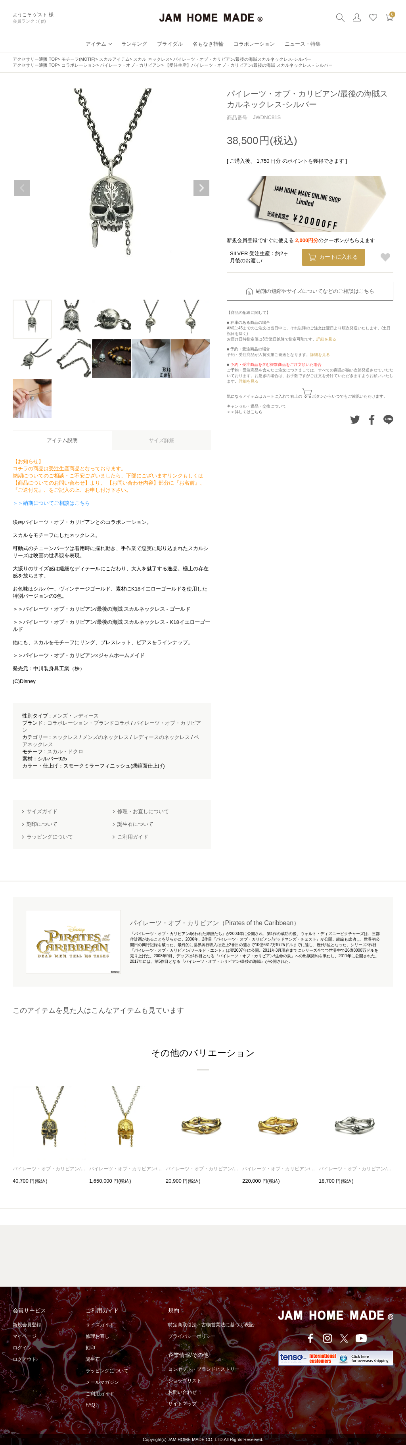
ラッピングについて (107, 1371)
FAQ (90, 1405)
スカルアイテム (114, 59)
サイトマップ (182, 1404)
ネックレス (65, 737)
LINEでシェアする (388, 420)
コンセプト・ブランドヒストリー (203, 1369)
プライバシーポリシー (192, 1336)
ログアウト (24, 1359)
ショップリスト (184, 1380)
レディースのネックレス (161, 737)
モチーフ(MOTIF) (78, 59)
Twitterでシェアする (355, 420)
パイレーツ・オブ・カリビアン (130, 65)
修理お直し (97, 1336)
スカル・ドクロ (65, 751)
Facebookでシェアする (372, 420)
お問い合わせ (182, 1392)
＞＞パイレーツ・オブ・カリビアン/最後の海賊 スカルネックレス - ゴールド (101, 609)
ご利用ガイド (100, 1394)
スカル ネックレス (151, 59)
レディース (86, 716)
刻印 (90, 1348)
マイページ (24, 1336)
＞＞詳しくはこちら (244, 412)
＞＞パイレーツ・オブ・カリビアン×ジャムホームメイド (79, 655)
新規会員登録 (27, 1325)
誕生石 (93, 1359)
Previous (22, 188)
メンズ (60, 716)
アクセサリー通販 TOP (35, 59)
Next (201, 188)
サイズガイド (100, 1325)
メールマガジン (102, 1382)
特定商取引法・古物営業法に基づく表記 (211, 1325)
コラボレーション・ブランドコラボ (88, 723)
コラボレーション (78, 65)
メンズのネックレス (105, 737)
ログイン (22, 1348)
